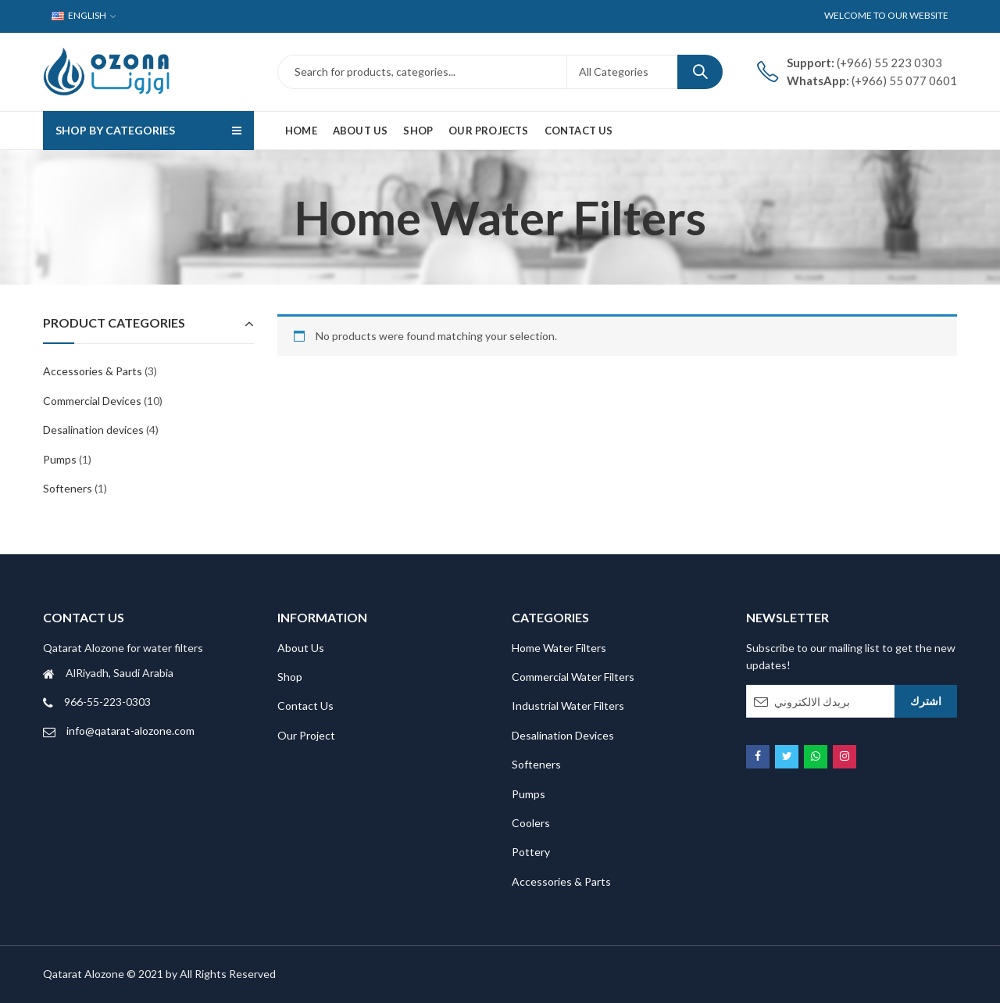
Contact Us (305, 705)
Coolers (531, 822)
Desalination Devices (563, 735)
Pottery (531, 851)
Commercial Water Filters (573, 676)
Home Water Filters (559, 647)
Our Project (306, 735)
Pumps (60, 459)
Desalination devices (93, 429)
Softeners (67, 488)
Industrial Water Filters (568, 705)
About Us (300, 647)
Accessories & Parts (92, 371)
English (79, 15)
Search (700, 72)
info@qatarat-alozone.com (130, 730)
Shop (289, 676)
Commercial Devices (92, 400)
